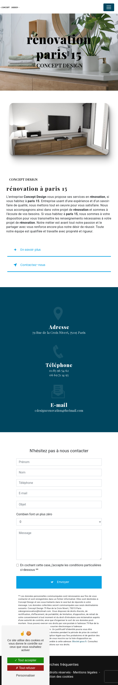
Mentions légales (85, 672)
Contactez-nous (28, 265)
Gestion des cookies (59, 676)
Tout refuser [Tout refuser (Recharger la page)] (25, 668)
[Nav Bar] (108, 7)
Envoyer (63, 576)
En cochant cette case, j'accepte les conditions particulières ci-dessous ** (60, 561)
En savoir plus (26, 249)
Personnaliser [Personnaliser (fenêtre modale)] (25, 675)
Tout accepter (25, 660)
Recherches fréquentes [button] (59, 664)
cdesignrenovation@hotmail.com (59, 405)
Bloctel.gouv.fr (79, 635)
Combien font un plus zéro (34, 508)
